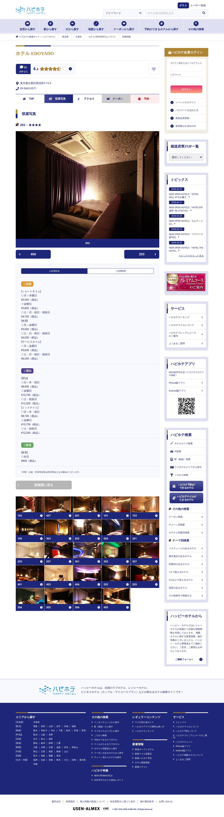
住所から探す (27, 26)
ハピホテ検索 (181, 435)
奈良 (66, 747)
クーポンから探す (123, 26)
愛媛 (51, 755)
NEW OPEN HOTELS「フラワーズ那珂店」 (186, 233)
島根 (58, 751)
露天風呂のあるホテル (186, 556)
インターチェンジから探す (105, 722)
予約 (143, 98)
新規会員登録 (182, 118)
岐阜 (43, 743)
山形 (51, 726)
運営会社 (56, 801)
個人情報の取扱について (92, 801)
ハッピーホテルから (186, 616)
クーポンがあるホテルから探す (108, 753)
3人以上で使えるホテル (186, 580)
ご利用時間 (120, 271)
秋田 (43, 726)
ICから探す (72, 26)
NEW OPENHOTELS (102, 775)
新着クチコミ (140, 767)
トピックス (179, 180)
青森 (35, 726)
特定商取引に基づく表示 (122, 801)
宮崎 (74, 760)
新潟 (35, 734)
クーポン (115, 98)
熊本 (58, 760)
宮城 (66, 726)
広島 (43, 751)
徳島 (43, 755)
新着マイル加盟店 (142, 754)
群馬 (84, 730)
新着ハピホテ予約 (142, 758)
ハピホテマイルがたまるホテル (184, 498)
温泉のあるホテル (186, 587)
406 (27, 254)
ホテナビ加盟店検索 (186, 532)
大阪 (35, 747)
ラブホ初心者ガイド (143, 722)
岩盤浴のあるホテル (186, 564)
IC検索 (175, 451)
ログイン (186, 89)
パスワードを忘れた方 (187, 110)
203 (147, 254)
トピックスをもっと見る (191, 255)
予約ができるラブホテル (104, 740)
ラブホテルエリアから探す (186, 467)
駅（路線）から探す (102, 726)
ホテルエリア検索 (181, 443)
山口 (66, 751)
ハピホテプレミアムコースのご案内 (186, 334)
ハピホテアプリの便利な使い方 (148, 726)
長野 (51, 734)
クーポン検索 (186, 516)
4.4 (35, 69)
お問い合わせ (166, 801)
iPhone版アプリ (186, 383)
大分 (66, 760)
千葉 (60, 730)
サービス (178, 308)
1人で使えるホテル (186, 572)
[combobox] (172, 13)
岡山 (35, 751)
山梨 (43, 734)
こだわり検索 (179, 475)
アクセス (86, 98)
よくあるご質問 (186, 343)
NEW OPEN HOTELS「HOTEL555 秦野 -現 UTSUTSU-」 (185, 206)
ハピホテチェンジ (182, 742)
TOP (28, 98)
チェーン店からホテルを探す (106, 757)
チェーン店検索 (186, 524)
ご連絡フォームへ (184, 659)
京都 (51, 747)
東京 (35, 730)
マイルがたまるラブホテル (105, 744)
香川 (35, 755)
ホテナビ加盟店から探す (104, 748)
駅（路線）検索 (180, 459)
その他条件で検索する (186, 595)
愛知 (35, 743)
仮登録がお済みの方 (186, 126)
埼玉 (53, 730)
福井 (51, 739)
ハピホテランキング (186, 317)
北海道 (36, 722)
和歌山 (75, 747)
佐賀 (43, 760)
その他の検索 (196, 26)
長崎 (51, 760)
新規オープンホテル (143, 749)
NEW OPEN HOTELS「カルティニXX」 (186, 219)
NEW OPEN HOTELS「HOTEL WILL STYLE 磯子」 (184, 193)
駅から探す (50, 26)
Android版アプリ (186, 390)
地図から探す (96, 26)
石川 (35, 739)
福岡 (35, 760)
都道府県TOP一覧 (185, 146)
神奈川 (44, 730)
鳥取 (51, 751)
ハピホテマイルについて (186, 325)
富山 (43, 739)
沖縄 (35, 764)
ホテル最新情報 (141, 762)
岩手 (58, 726)
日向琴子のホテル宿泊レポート (108, 780)
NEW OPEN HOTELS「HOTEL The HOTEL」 (186, 246)
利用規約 (70, 801)
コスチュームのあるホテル (186, 548)
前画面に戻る (35, 485)
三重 (58, 743)
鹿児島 (82, 760)
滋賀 (58, 747)
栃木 (68, 730)
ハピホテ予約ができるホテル (183, 486)
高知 (58, 755)
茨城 (76, 730)
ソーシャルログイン (186, 102)
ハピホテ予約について (185, 731)
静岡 (51, 743)
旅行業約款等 (147, 801)
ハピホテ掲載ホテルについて (188, 755)
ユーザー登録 (198, 5)
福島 (74, 726)
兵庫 (43, 747)
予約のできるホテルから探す (161, 26)
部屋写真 (57, 98)
